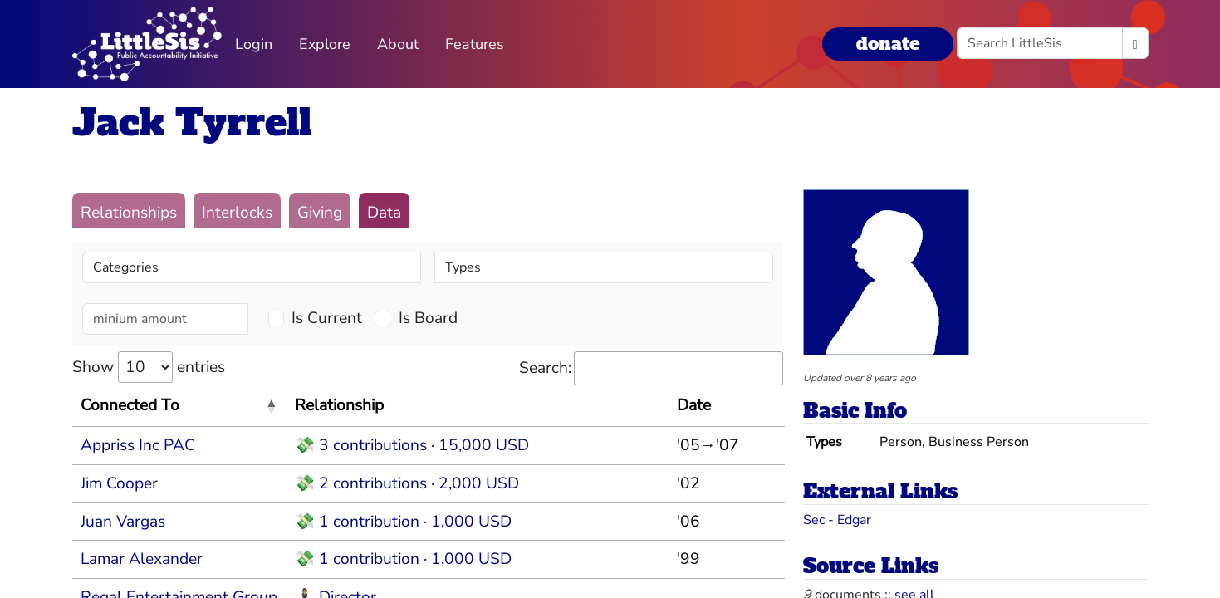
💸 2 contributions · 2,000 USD (407, 483)
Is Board (428, 318)
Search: (651, 368)
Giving (319, 212)
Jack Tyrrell (191, 122)
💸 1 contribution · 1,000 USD (403, 521)
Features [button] (474, 44)
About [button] (398, 44)
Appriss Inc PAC (138, 445)
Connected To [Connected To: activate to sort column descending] (130, 405)
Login (253, 44)
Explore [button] (324, 44)
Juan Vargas (123, 521)
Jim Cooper (119, 483)
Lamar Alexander (142, 559)
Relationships (129, 212)
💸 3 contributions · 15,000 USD (412, 445)
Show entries (148, 367)
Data (384, 212)
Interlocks (237, 212)
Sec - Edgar (837, 520)
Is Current (327, 318)
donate (887, 44)
